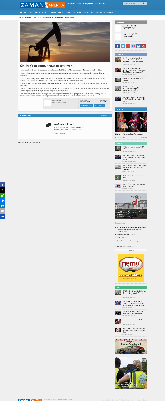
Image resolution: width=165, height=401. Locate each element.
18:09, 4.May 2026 (128, 184)
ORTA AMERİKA (100, 4)
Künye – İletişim (136, 395)
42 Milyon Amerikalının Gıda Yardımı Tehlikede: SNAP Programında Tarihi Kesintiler (133, 60)
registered (24, 142)
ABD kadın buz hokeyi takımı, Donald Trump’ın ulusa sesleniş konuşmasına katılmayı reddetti (134, 299)
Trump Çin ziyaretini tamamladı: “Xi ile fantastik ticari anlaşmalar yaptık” (134, 98)
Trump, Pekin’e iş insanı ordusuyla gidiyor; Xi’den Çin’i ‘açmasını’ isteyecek (132, 164)
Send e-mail (99, 106)
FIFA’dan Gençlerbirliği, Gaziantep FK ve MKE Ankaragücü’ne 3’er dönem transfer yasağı (134, 89)
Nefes (118, 234)
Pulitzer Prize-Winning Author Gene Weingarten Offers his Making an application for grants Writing (131, 225)
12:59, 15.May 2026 (128, 64)
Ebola (145, 395)
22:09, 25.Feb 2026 (128, 303)
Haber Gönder (125, 395)
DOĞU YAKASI (82, 4)
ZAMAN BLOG (37, 17)
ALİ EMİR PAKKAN (129, 26)
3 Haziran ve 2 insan (123, 230)
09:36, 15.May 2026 (128, 83)
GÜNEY (90, 4)
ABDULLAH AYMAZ (129, 34)
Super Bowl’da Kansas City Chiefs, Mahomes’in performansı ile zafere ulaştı (133, 325)
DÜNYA (30, 13)
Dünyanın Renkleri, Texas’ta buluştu (128, 132)
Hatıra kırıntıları (127, 36)
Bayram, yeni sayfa (128, 28)
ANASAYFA (22, 13)
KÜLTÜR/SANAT (70, 13)
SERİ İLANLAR (59, 17)
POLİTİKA (61, 13)
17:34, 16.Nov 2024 (128, 318)
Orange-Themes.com (55, 396)
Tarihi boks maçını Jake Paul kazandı (133, 316)
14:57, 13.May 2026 (128, 168)
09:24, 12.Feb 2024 (128, 330)
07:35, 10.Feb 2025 (128, 312)
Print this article (86, 106)
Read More (131, 246)
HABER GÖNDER (69, 17)
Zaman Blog (120, 219)
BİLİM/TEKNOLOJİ (82, 13)
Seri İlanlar (115, 395)
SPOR (91, 13)
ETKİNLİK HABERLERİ (25, 17)
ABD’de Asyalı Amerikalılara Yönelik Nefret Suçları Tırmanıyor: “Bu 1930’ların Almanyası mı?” (133, 70)
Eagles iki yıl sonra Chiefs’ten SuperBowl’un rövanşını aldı (131, 309)
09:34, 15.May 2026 (128, 93)
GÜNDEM (37, 13)
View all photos (120, 135)
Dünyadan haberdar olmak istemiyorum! (129, 237)
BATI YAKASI (71, 4)
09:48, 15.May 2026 (128, 74)
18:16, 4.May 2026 (128, 176)
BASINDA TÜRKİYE (48, 17)
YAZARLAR (99, 13)
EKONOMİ (53, 13)
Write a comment (106, 115)
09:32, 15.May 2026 (128, 101)
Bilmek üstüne (121, 242)
